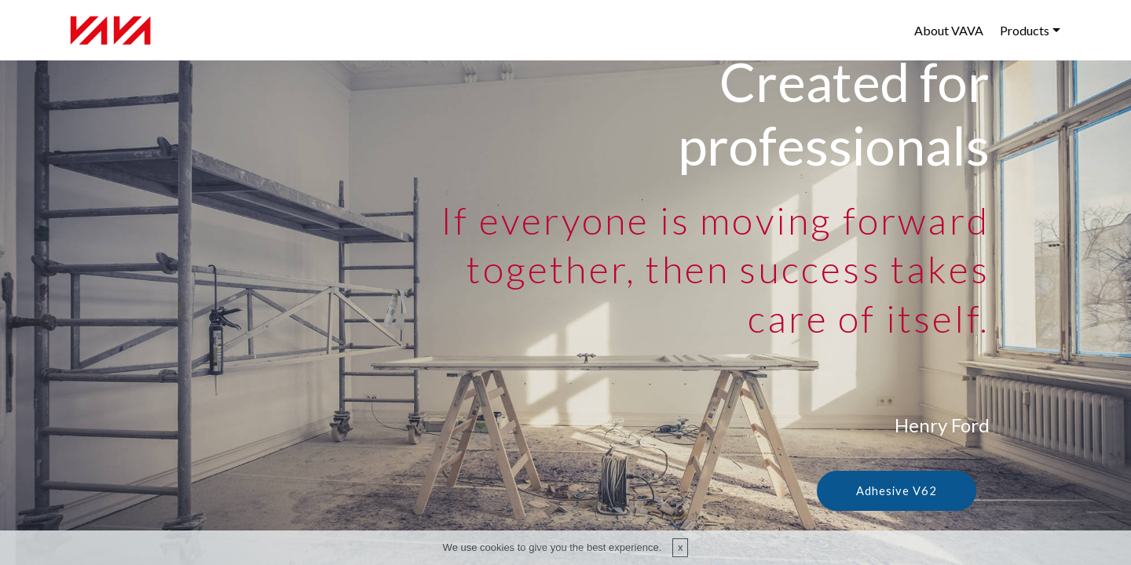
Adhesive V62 (895, 490)
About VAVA (948, 30)
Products (1024, 30)
